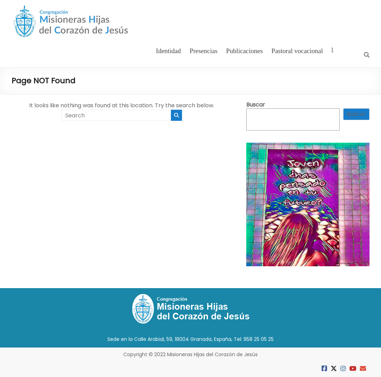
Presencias (203, 51)
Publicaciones (244, 51)
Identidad (168, 51)
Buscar (255, 105)
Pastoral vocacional (297, 51)
